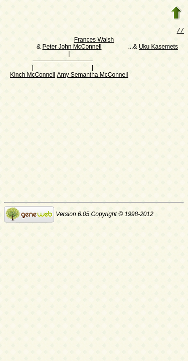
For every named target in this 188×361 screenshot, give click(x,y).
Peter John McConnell (71, 47)
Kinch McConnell (32, 75)
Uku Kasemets (158, 47)
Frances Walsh (94, 40)
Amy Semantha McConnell (92, 75)
